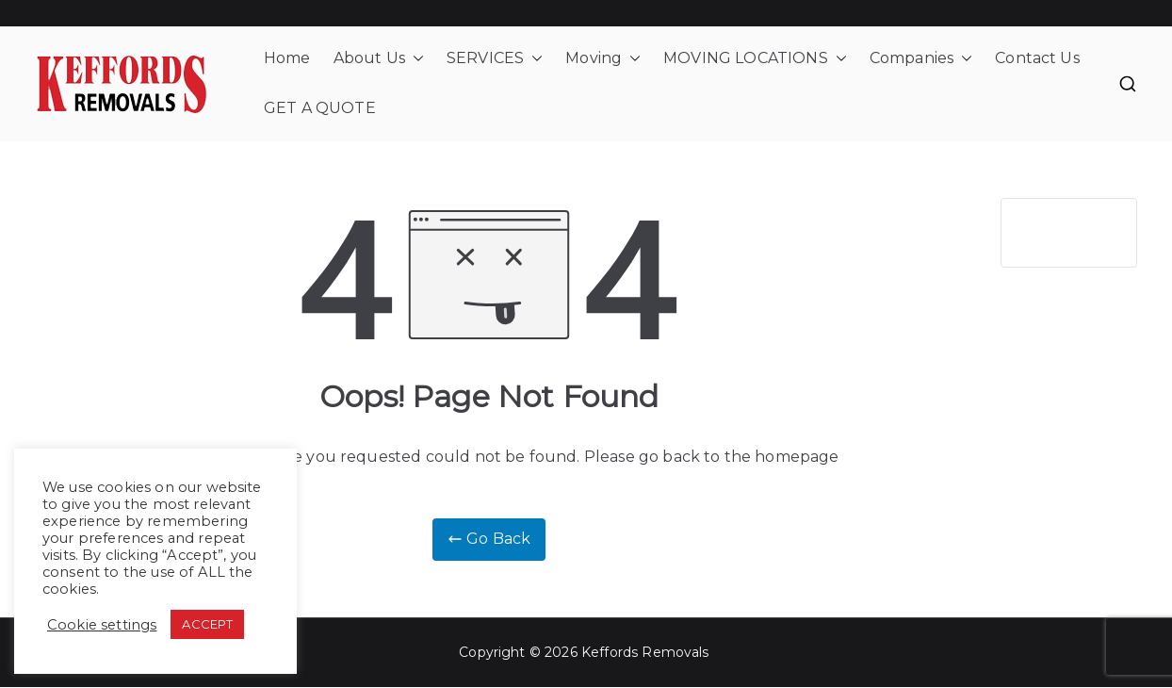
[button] (414, 59)
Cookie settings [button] (101, 624)
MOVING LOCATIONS (755, 59)
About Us (379, 59)
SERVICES (495, 59)
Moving (603, 59)
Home (287, 58)
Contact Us (1037, 58)
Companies (921, 59)
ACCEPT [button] (207, 623)
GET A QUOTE (320, 108)
